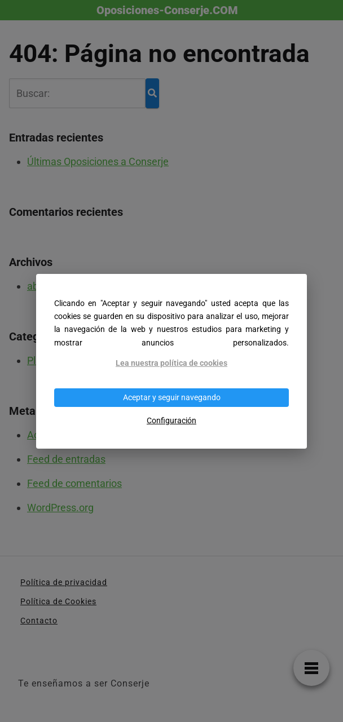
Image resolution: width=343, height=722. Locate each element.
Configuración (171, 421)
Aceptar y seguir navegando (172, 397)
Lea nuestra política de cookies (171, 363)
